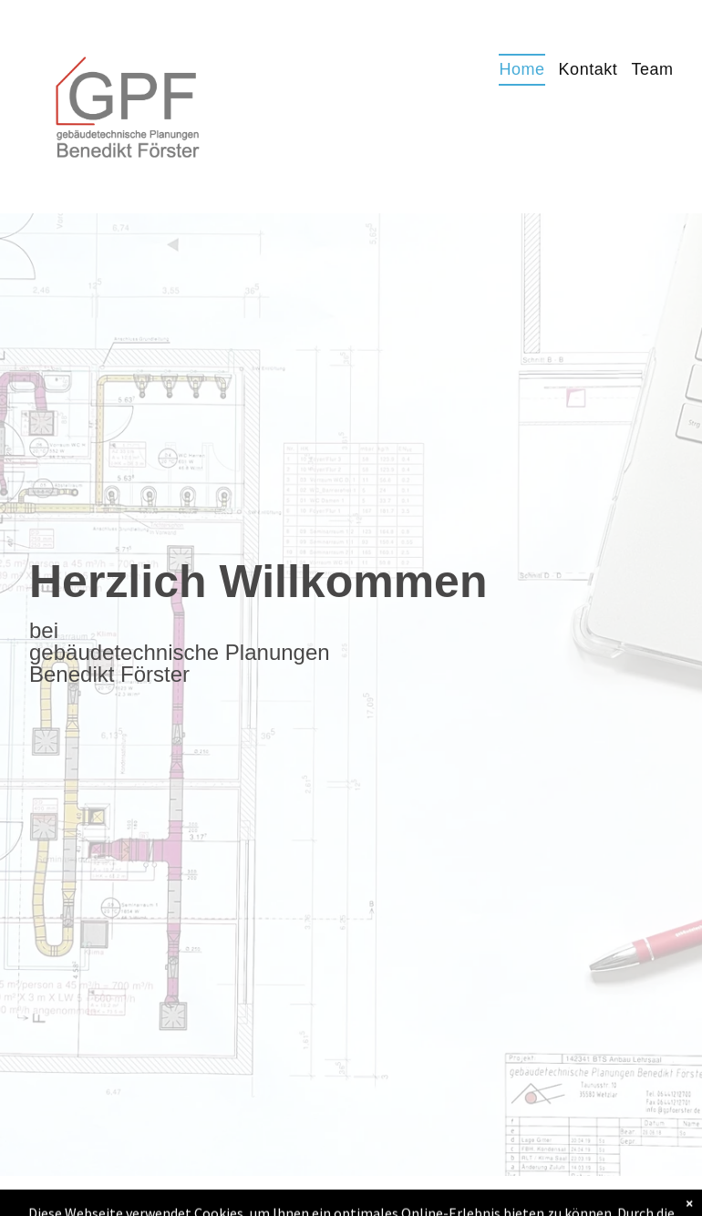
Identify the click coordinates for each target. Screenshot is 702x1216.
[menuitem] (514, 70)
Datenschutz (437, 1195)
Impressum (348, 1195)
